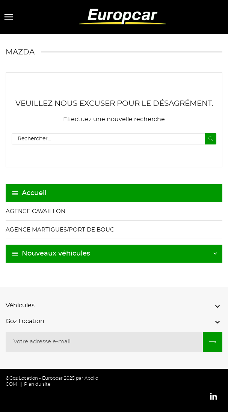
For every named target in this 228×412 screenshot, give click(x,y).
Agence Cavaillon (35, 211)
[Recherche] (114, 138)
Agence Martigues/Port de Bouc (60, 230)
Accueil (34, 193)
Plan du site (37, 384)
